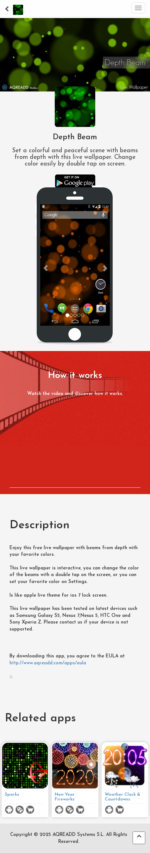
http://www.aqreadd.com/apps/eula (47, 663)
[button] (45, 265)
